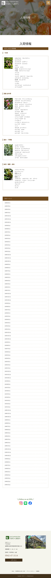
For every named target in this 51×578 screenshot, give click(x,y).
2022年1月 (7, 368)
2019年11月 (7, 452)
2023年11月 (7, 296)
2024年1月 (7, 290)
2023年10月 (7, 300)
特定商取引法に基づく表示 (20, 571)
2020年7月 (7, 426)
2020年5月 (7, 432)
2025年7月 (7, 232)
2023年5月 (7, 316)
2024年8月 (7, 267)
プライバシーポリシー (31, 571)
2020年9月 (7, 419)
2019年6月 (7, 468)
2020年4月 (7, 436)
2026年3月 (7, 206)
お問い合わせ (14, 560)
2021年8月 (7, 384)
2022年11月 (7, 335)
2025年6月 (7, 235)
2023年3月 (7, 322)
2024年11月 (7, 257)
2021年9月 (7, 381)
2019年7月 (7, 465)
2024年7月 (7, 270)
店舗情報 (37, 571)
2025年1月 (7, 251)
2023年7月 (7, 309)
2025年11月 (7, 219)
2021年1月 (7, 406)
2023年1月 (7, 329)
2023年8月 (7, 306)
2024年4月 (7, 280)
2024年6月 (7, 274)
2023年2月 (7, 325)
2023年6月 (7, 313)
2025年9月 (7, 225)
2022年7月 (7, 348)
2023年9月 (7, 303)
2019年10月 (7, 455)
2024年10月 (7, 261)
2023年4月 (7, 319)
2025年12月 (7, 215)
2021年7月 (7, 387)
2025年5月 (7, 238)
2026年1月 (7, 212)
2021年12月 (7, 371)
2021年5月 (7, 394)
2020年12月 (7, 410)
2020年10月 (7, 416)
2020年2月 (7, 442)
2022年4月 (7, 358)
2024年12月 (7, 254)
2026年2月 (7, 209)
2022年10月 (7, 338)
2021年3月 (7, 400)
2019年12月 (7, 449)
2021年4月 (7, 397)
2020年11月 (7, 413)
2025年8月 (7, 228)
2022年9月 (7, 342)
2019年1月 (7, 484)
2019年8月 (7, 462)
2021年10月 (7, 377)
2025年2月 (7, 248)
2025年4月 (7, 241)
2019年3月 (7, 478)
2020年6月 (7, 429)
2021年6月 (7, 390)
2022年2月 (7, 364)
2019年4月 (7, 475)
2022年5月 (7, 355)
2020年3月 (7, 439)
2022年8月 (7, 345)
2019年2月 (7, 481)
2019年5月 (7, 471)
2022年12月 (7, 332)
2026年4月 (7, 202)
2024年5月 (7, 277)
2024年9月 (7, 264)
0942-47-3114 (11, 555)
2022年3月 (7, 361)
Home (13, 571)
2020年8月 (7, 423)
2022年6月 (7, 351)
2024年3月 (7, 283)
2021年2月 (7, 403)
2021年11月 (7, 374)
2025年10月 (7, 222)
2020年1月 (7, 445)
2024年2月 (7, 287)
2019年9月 (7, 458)
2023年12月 (7, 293)
